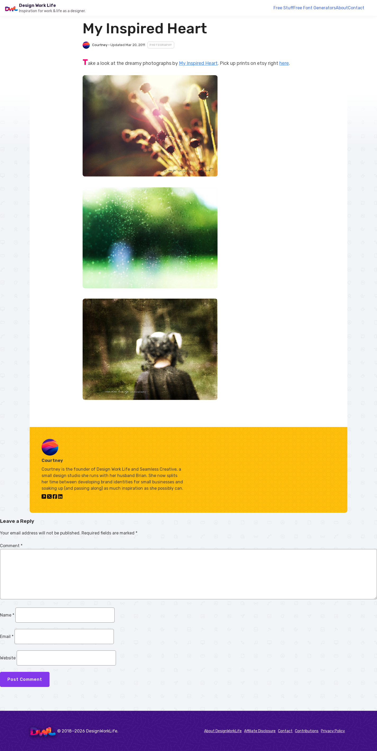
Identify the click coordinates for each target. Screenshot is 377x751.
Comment (11, 545)
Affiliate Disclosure (260, 731)
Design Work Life (37, 5)
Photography (161, 45)
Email (7, 636)
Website (8, 657)
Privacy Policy (333, 731)
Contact (356, 7)
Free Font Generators (314, 7)
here (284, 63)
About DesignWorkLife (223, 731)
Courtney (99, 45)
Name (7, 615)
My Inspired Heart (198, 63)
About (342, 7)
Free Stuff (283, 7)
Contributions (306, 731)
